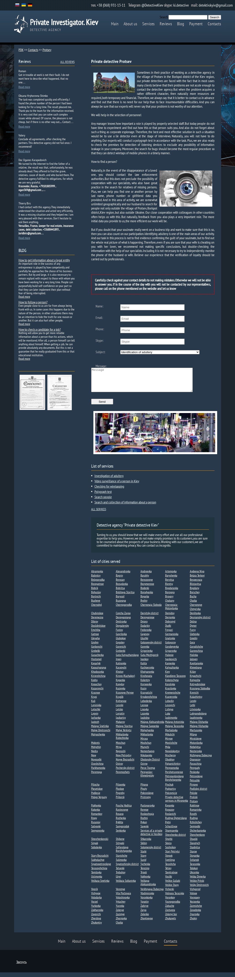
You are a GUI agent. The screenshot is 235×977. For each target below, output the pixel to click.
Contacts (214, 24)
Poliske (193, 797)
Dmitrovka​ (121, 626)
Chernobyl (96, 609)
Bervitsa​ (169, 584)
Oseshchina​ (97, 768)
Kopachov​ (96, 689)
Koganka (120, 685)
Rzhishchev (196, 827)
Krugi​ (94, 701)
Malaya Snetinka (100, 731)
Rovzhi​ (193, 818)
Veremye (120, 894)
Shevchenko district (175, 839)
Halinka (194, 659)
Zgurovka (195, 919)
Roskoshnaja (147, 818)
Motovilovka (196, 747)
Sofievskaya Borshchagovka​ (124, 853)
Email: (99, 317)
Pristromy (146, 802)
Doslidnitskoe (98, 630)
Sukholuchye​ (97, 864)
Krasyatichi (146, 697)
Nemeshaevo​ (147, 756)
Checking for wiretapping (109, 491)
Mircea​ (144, 743)
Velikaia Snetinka (100, 885)
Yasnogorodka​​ (172, 906)
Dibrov (94, 626)
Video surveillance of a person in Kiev (116, 485)
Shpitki (168, 843)
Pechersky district (125, 772)
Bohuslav (96, 597)
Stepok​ (168, 860)
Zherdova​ (96, 923)
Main (114, 24)
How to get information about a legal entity (44, 260)
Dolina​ (193, 626)
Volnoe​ (193, 898)
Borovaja (170, 597)
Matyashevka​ (98, 739)
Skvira (168, 848)
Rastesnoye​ (122, 814)
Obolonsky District (150, 764)
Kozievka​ (120, 693)
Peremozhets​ (123, 777)
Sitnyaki (120, 848)
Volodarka (96, 902)
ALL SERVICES (98, 514)
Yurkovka (96, 910)
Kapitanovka (196, 668)
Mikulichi (170, 739)
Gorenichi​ (121, 651)
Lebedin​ (169, 705)
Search (164, 17)
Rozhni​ (144, 823)
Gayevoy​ (145, 639)
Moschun (120, 747)
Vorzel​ (94, 906)
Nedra (94, 756)
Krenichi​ (194, 697)
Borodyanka (147, 597)
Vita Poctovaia (123, 898)
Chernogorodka (124, 609)
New (93, 760)
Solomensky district (151, 852)
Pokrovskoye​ (147, 797)
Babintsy (95, 580)
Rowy (94, 823)
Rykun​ (144, 827)
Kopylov (120, 689)
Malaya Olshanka (199, 726)
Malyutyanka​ (147, 735)
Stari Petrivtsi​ (172, 856)
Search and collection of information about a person (125, 507)
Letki (192, 710)
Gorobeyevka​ (172, 651)
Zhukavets (170, 923)
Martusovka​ (196, 735)
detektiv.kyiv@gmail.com (216, 5)
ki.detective (181, 5)
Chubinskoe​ (97, 618)
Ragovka (169, 810)
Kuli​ (93, 705)
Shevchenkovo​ (197, 839)
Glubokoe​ (121, 643)
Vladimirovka (147, 898)
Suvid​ (143, 864)
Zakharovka (97, 914)
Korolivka (170, 689)
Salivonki (96, 831)
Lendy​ (193, 705)
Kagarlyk (95, 668)
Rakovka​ (95, 814)
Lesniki (119, 710)
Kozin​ (143, 693)
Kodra (94, 685)
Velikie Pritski (197, 885)
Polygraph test (103, 496)
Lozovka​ (145, 718)
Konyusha (195, 685)
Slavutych (195, 848)
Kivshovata (146, 680)
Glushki (144, 643)
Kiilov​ (193, 676)
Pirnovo (194, 789)
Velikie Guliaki (172, 885)
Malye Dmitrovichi (100, 735)
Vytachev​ (120, 906)
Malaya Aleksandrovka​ (152, 726)
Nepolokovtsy (172, 756)
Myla (167, 751)
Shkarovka (146, 843)
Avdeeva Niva (197, 576)
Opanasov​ (195, 764)
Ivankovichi (171, 664)
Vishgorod (195, 894)
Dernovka (170, 622)
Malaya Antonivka (174, 726)
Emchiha (95, 634)
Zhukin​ (193, 923)
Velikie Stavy (172, 889)
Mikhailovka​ (147, 739)
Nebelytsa (195, 751)
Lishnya (169, 714)
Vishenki (169, 894)
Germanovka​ (171, 639)
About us (130, 24)
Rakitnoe (194, 810)
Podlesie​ (95, 797)
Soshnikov (170, 852)
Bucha (193, 601)
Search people (103, 501)
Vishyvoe (95, 898)
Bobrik (94, 593)
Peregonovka (172, 772)
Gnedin (193, 643)
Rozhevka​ (121, 823)
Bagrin (119, 580)
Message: (101, 366)
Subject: (100, 352)
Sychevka (145, 868)
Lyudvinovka (196, 722)
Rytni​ (168, 827)
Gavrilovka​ (121, 639)
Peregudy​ (195, 772)
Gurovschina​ (196, 655)
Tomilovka (96, 877)
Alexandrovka (123, 576)
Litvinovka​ (195, 714)
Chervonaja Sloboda (151, 609)
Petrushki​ (195, 785)
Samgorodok (122, 831)
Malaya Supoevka (150, 731)
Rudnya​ (194, 823)
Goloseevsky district (151, 647)
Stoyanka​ (195, 860)
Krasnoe (95, 697)
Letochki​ (95, 714)
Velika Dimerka (198, 881)
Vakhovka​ (145, 881)
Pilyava (144, 789)
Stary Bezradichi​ (100, 860)
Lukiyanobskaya (198, 718)
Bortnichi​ (96, 601)
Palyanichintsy (172, 768)
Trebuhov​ (120, 877)
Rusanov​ (95, 827)
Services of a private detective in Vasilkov (151, 837)
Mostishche (171, 747)
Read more (24, 86)
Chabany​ (169, 605)
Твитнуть (21, 966)
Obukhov (169, 764)
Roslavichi (170, 818)
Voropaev (195, 902)
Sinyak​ (94, 848)
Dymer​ (193, 630)
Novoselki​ (96, 764)
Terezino (145, 873)
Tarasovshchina (99, 873)
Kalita (144, 668)
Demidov (169, 618)
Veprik (94, 894)
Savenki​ (145, 831)
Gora (192, 647)
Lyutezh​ (95, 726)
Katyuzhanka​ (172, 672)
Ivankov (144, 664)
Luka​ (167, 718)
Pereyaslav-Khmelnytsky (147, 778)
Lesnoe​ (144, 710)
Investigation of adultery (109, 480)
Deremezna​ (97, 622)
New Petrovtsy (123, 760)
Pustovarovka (148, 810)
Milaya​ (193, 739)
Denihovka (195, 618)
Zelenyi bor (171, 919)
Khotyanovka (147, 676)
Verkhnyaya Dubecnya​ (152, 894)
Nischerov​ (170, 760)
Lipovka (145, 714)
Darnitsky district (150, 618)
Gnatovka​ (170, 643)
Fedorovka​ (146, 634)
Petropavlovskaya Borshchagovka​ (174, 782)
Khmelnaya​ (196, 672)
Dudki (168, 630)
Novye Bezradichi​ (125, 764)
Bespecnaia (196, 584)
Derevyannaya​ (123, 622)
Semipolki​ (195, 831)
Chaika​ (193, 605)
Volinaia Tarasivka (174, 898)
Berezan (120, 584)
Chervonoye (196, 609)
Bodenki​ (145, 593)
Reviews (166, 24)
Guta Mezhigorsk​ (149, 659)
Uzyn (118, 881)
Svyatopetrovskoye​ (101, 868)
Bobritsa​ (120, 593)
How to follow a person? (33, 302)
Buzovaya (121, 605)
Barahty (145, 580)
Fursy (193, 634)
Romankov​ (96, 818)
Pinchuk (169, 789)
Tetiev (168, 873)
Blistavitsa (195, 588)
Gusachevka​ (97, 659)
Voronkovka (147, 902)
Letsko (119, 714)
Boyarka (145, 601)
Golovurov (170, 647)
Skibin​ (144, 848)
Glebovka (195, 639)
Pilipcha (95, 789)
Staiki (143, 856)
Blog (180, 24)
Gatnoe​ (95, 639)
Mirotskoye (196, 743)
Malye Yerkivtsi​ (123, 735)
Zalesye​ (120, 914)
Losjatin (120, 718)
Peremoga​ (96, 777)
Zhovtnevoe (147, 923)
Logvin (94, 718)
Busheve (95, 605)
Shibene (120, 843)
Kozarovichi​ (97, 693)
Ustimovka (96, 881)
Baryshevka (171, 580)
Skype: (100, 340)
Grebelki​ (95, 655)
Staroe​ (193, 856)
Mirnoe (169, 743)
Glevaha (95, 643)
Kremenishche (172, 697)
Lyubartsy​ (121, 722)
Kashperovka (147, 672)
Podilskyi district (198, 793)
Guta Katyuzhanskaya (127, 659)
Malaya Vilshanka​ (199, 731)
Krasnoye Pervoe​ (125, 697)
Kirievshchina (98, 680)
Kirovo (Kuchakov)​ (125, 680)
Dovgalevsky (122, 630)
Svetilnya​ (170, 864)
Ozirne (144, 768)
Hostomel (96, 664)
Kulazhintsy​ (196, 701)
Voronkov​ (170, 902)
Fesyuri (169, 634)
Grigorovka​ (171, 655)
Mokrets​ (95, 747)
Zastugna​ (170, 914)
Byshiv (144, 605)
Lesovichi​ (170, 710)
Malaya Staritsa (124, 731)
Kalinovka (121, 668)
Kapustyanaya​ (98, 672)
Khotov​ (119, 676)
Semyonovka (97, 835)
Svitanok (194, 864)
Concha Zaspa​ (123, 618)
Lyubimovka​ (171, 722)
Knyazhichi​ (195, 680)
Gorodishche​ (196, 651)
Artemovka (171, 576)
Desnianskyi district (200, 622)
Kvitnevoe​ (121, 705)
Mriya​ (119, 751)
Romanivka (196, 814)
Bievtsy (169, 588)
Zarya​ (143, 914)
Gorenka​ (145, 651)
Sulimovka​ (121, 864)
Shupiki (194, 843)
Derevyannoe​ (147, 622)
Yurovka (120, 910)
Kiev (167, 676)
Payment (196, 24)
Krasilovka (170, 693)
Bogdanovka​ (171, 593)
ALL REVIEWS (67, 61)
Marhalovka (171, 735)
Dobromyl (170, 626)
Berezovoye (147, 584)
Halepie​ (169, 659)
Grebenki (120, 655)
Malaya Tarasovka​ (174, 731)
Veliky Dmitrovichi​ (199, 889)
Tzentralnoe (171, 877)
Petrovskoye (196, 781)
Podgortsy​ (170, 793)
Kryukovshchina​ (149, 701)
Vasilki (168, 881)
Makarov (120, 726)
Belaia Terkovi (197, 580)
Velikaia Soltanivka (126, 885)
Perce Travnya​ (148, 772)
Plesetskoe (97, 793)
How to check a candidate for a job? (40, 329)
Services (148, 24)
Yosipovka (195, 906)
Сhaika (119, 927)
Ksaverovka (171, 701)
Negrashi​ (121, 756)
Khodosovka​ (97, 676)
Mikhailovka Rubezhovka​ (122, 740)
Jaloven (194, 664)
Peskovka (195, 777)
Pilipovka (120, 789)
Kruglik (119, 701)
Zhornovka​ (121, 923)
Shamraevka (171, 835)
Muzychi (145, 751)
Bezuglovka (122, 588)
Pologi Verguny (99, 802)
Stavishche (121, 860)
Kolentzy (145, 685)
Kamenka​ (170, 668)
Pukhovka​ (96, 810)
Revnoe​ (144, 814)
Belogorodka (98, 584)
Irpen (118, 664)
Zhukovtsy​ (96, 927)
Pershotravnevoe (174, 777)
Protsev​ (194, 806)
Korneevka (146, 689)
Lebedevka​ (146, 705)
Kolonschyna (172, 685)
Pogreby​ (120, 797)
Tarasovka (195, 868)
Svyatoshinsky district (127, 868)
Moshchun (146, 747)
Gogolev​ (120, 647)
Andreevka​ (146, 576)
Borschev (195, 597)
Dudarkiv (145, 630)
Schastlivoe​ (171, 831)
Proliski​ (194, 802)
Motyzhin (96, 751)
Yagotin (145, 906)
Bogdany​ (194, 593)
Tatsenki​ (120, 873)
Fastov (119, 634)
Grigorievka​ (147, 655)
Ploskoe (120, 793)
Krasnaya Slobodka (200, 693)
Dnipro (144, 626)
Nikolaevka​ (146, 760)
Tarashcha (170, 868)
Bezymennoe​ (147, 588)
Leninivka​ (96, 710)
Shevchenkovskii (99, 843)
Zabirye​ (144, 910)
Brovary (169, 601)
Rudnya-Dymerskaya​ (176, 823)
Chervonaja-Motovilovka (171, 611)
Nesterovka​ (196, 756)
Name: (99, 306)
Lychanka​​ (96, 722)
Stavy (143, 860)
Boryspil (120, 601)
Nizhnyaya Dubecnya (201, 760)
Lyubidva (145, 722)
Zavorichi (96, 919)
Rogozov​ (169, 814)
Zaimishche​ (196, 910)
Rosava (120, 818)
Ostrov (119, 768)
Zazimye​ (120, 919)
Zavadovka (195, 914)
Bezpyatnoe (97, 588)
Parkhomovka (98, 772)
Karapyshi (121, 672)
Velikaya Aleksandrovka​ (148, 887)
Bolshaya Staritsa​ (125, 597)
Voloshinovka (123, 902)
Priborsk (120, 802)
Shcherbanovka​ (198, 835)
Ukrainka (194, 877)
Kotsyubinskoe (197, 689)
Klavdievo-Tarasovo (175, 680)
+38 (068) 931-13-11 (111, 5)
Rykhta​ (119, 827)
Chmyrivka (195, 613)
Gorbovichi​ (96, 651)
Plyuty (144, 793)
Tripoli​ (144, 877)
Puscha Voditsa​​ (124, 810)
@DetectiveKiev (152, 5)
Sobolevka (96, 852)
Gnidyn (94, 647)
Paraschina (196, 768)
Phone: (100, 329)
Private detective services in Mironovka (176, 803)
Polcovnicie (171, 797)
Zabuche (169, 910)
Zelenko (145, 919)
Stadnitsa (195, 852)
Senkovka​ (121, 835)
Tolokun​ (194, 873)
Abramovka (97, 576)
